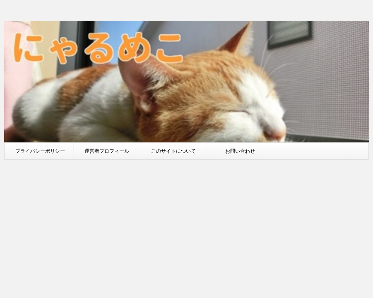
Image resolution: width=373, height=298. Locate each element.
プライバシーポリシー (40, 151)
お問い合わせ (240, 151)
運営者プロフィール (106, 151)
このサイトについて (173, 151)
